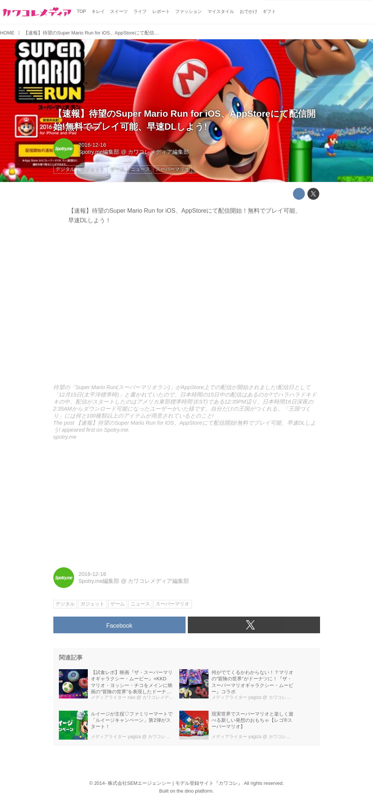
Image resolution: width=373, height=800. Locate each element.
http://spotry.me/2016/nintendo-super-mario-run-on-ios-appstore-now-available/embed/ (186, 306)
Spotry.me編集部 (99, 152)
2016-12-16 (92, 145)
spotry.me (65, 437)
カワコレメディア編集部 (158, 152)
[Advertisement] (186, 504)
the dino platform (195, 791)
